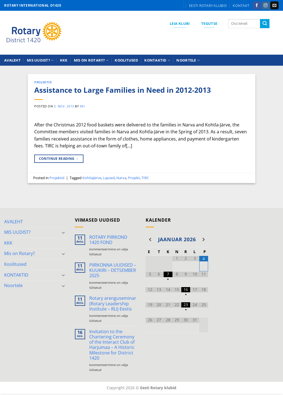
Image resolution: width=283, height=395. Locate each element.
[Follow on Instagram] (266, 5)
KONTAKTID (157, 60)
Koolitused (126, 60)
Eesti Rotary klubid (208, 5)
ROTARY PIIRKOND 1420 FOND (108, 240)
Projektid (43, 82)
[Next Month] (203, 240)
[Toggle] (63, 232)
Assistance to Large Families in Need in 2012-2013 (122, 90)
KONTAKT (241, 5)
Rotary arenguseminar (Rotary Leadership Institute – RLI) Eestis (112, 304)
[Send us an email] (274, 5)
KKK (64, 60)
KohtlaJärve (91, 177)
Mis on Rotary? (91, 60)
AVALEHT (12, 60)
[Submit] (264, 23)
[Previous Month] (150, 240)
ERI (82, 106)
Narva (121, 177)
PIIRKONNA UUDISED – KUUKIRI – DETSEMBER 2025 (112, 271)
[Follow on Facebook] (257, 5)
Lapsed (109, 177)
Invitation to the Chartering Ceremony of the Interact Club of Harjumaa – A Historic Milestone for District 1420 (112, 345)
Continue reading (59, 158)
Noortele (188, 60)
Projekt (134, 177)
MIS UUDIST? (40, 60)
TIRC (145, 177)
